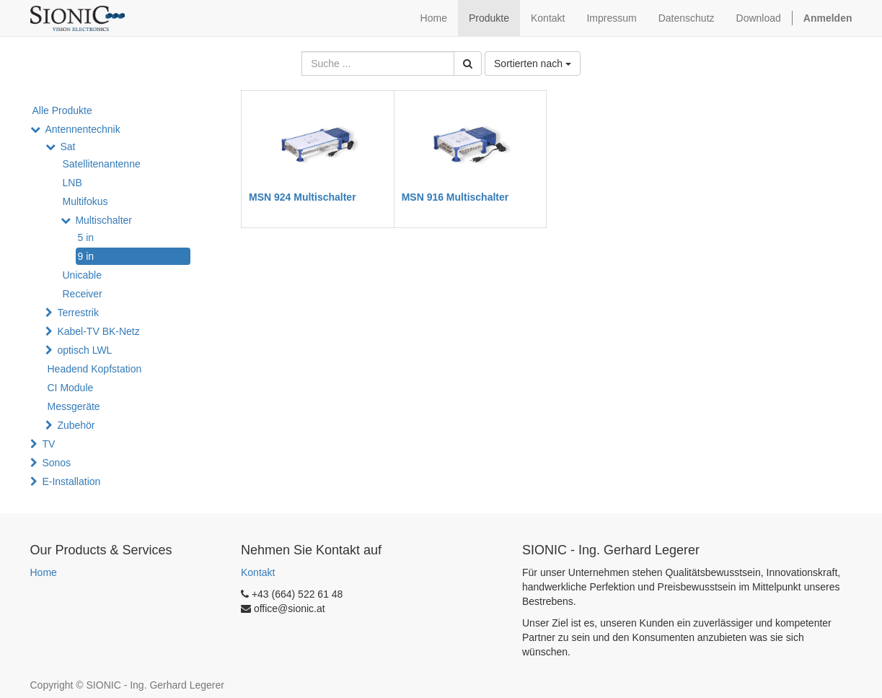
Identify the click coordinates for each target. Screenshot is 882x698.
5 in (86, 237)
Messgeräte (74, 406)
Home (43, 572)
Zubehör (75, 425)
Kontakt (258, 572)
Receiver (82, 294)
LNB (72, 182)
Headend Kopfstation (95, 369)
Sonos (56, 462)
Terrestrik (78, 312)
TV (48, 444)
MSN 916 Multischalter (455, 197)
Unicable (82, 275)
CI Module (71, 387)
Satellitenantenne (102, 164)
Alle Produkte (62, 110)
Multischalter (103, 220)
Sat (67, 146)
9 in (86, 256)
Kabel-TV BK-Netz (98, 331)
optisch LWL (84, 350)
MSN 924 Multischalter (302, 197)
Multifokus (85, 201)
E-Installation (71, 481)
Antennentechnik (82, 129)
